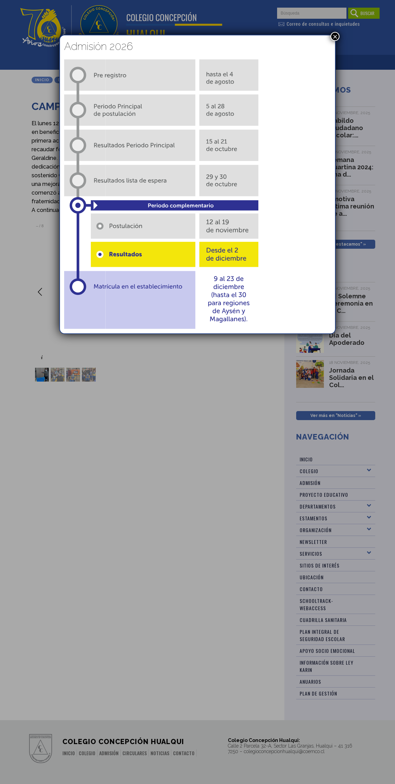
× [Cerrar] (335, 36)
